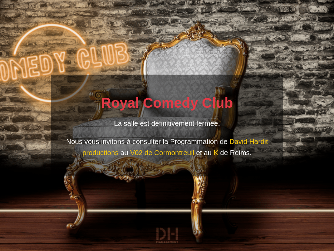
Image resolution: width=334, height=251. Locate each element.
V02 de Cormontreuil (162, 153)
